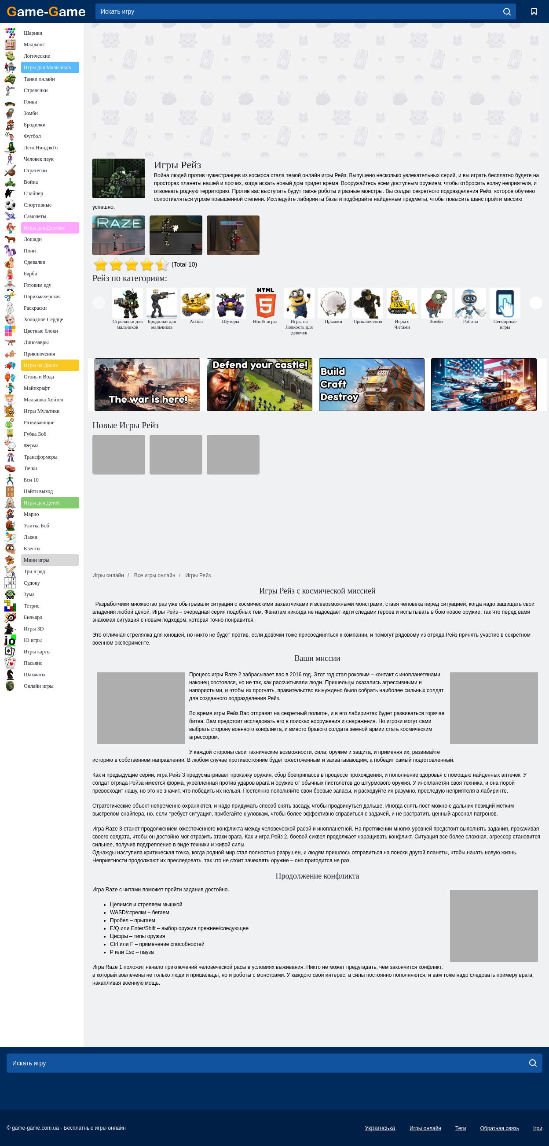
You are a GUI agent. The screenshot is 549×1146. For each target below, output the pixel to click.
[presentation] (98, 303)
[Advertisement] (205, 89)
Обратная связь (499, 1128)
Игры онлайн (425, 1128)
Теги (460, 1128)
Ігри (537, 1128)
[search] (507, 11)
